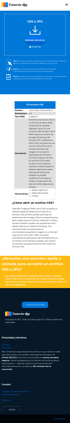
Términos (6, 345)
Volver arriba (59, 419)
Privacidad (6, 348)
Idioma (12, 410)
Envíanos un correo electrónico (16, 391)
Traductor (6, 400)
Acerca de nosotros (10, 394)
